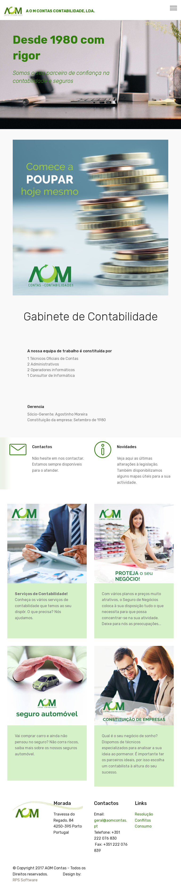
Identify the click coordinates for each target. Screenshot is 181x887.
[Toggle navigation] (173, 8)
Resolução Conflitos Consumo (144, 820)
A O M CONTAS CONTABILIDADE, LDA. (60, 11)
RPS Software (25, 880)
